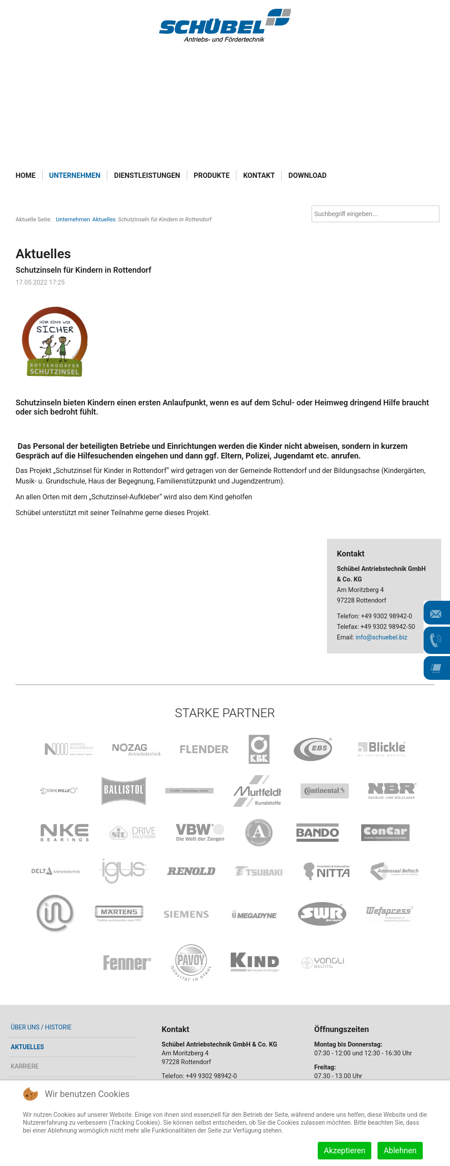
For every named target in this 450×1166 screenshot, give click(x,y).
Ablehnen (400, 1150)
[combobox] (376, 214)
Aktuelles (27, 1046)
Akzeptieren (345, 1150)
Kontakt (259, 175)
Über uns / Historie (41, 1027)
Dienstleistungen (147, 175)
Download (307, 175)
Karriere (25, 1066)
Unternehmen (75, 175)
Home (25, 175)
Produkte (212, 175)
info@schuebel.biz (381, 637)
